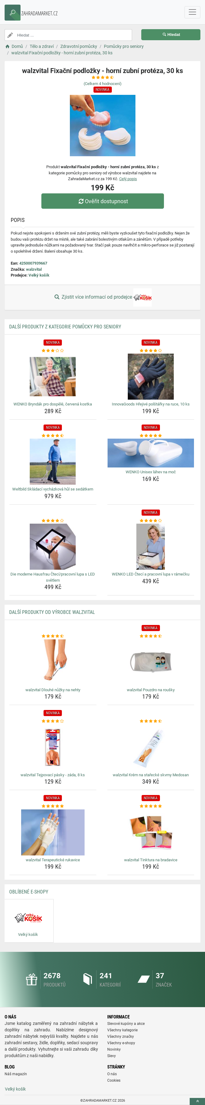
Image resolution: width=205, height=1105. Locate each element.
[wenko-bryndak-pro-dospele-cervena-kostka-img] (52, 377)
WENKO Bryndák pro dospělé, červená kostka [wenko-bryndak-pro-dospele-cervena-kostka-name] (52, 404)
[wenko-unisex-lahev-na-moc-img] (151, 453)
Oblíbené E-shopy (28, 892)
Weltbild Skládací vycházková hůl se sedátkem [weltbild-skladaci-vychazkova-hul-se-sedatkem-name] (52, 489)
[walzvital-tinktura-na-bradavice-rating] (151, 806)
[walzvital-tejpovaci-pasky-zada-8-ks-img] (52, 747)
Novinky (114, 1049)
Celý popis (128, 178)
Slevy (111, 1056)
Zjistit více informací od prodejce (102, 297)
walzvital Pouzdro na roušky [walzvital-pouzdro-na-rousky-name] (151, 690)
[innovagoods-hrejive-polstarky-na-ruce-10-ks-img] (151, 377)
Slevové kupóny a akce (126, 1024)
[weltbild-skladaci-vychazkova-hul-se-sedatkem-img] (52, 462)
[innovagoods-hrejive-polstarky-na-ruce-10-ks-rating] (151, 351)
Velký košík (38, 275)
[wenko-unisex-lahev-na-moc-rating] (151, 436)
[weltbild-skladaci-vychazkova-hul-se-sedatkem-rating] (52, 436)
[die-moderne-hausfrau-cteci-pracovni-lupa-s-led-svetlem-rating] (52, 521)
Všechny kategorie (122, 1030)
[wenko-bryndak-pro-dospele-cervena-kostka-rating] (52, 351)
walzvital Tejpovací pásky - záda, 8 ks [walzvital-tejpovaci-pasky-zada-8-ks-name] (53, 775)
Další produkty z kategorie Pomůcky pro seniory (65, 327)
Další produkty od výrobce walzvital (52, 612)
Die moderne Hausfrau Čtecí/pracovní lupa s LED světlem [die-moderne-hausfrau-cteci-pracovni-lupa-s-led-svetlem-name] (52, 577)
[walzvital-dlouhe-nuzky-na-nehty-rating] (52, 636)
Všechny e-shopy (121, 1043)
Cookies (113, 1080)
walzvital (34, 269)
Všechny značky (120, 1036)
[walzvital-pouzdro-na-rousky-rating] (151, 636)
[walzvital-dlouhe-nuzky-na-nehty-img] (52, 662)
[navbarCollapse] (192, 12)
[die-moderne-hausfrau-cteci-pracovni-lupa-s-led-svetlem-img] (52, 547)
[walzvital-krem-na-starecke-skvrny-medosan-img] (151, 747)
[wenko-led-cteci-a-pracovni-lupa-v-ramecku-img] (151, 547)
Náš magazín (16, 1074)
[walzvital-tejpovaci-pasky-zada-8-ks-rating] (52, 721)
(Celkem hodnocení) (103, 83)
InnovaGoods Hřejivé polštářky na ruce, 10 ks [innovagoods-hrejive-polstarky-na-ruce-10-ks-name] (151, 404)
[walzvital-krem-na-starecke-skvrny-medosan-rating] (151, 721)
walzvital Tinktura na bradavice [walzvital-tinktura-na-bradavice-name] (150, 860)
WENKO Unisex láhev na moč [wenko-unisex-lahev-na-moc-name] (151, 472)
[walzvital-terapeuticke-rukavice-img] (52, 832)
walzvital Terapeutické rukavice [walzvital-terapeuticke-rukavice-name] (53, 860)
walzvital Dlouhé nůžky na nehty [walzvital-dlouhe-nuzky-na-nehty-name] (52, 690)
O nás (112, 1074)
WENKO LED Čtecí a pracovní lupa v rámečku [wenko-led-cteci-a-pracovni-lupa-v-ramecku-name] (150, 574)
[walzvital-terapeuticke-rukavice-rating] (52, 806)
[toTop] (197, 1101)
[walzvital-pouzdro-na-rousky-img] (151, 662)
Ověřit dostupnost (102, 201)
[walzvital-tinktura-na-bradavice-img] (151, 832)
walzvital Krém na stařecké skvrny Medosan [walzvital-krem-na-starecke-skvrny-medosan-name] (151, 775)
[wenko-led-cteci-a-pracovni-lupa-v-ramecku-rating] (151, 521)
